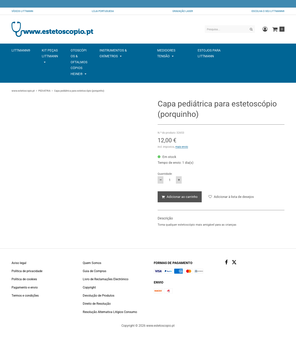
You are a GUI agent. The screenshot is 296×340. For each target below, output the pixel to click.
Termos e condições (25, 295)
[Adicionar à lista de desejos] (231, 197)
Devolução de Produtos (98, 295)
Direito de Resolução (97, 303)
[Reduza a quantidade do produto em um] (160, 180)
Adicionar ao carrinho (182, 197)
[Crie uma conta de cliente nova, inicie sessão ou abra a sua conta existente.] (265, 29)
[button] (50, 56)
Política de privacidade (27, 271)
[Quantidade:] (169, 180)
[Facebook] (226, 262)
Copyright (89, 287)
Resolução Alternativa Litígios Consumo (110, 312)
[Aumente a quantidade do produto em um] (179, 180)
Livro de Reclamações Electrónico (105, 279)
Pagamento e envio (25, 287)
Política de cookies (24, 279)
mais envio (181, 146)
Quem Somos (92, 263)
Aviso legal (19, 263)
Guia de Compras (94, 271)
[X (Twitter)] (234, 263)
